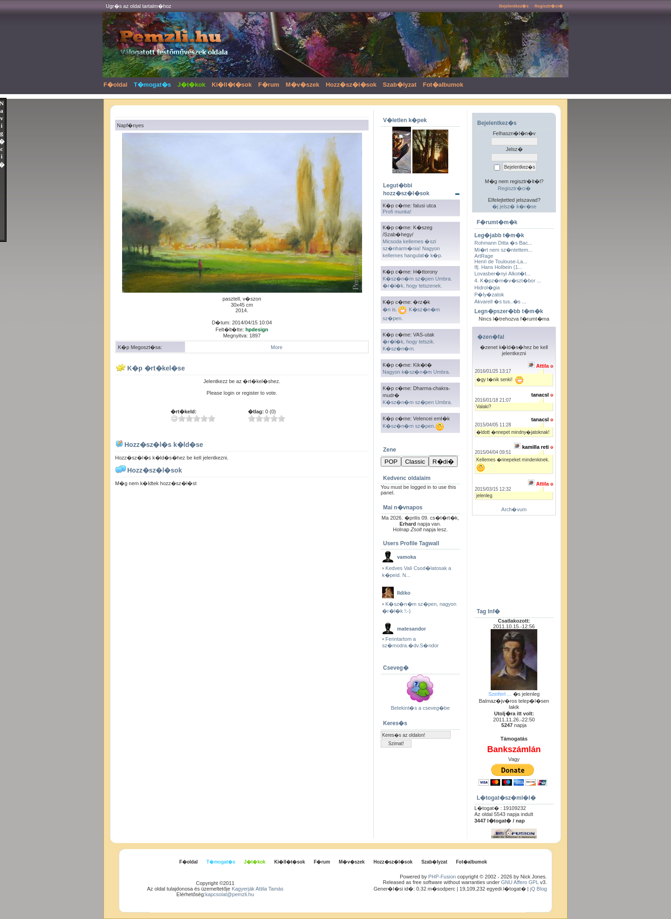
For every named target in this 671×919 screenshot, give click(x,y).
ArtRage (483, 256)
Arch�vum (514, 509)
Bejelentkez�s (514, 6)
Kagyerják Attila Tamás (257, 889)
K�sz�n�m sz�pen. (413, 426)
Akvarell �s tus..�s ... (500, 301)
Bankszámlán (514, 749)
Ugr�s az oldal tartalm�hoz (138, 6)
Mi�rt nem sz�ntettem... (503, 250)
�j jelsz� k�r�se (514, 206)
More (276, 347)
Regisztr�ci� (548, 6)
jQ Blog (538, 889)
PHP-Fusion (442, 876)
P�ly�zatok (489, 294)
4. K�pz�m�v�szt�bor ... (507, 280)
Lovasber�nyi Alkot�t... (502, 273)
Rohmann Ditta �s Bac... (503, 243)
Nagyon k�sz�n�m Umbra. (416, 372)
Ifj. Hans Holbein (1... (498, 267)
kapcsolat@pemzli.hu (229, 894)
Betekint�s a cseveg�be (420, 708)
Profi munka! (397, 211)
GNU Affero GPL (520, 882)
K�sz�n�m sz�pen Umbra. (417, 402)
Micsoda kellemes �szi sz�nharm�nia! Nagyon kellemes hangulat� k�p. (412, 248)
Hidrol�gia (487, 287)
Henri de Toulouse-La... (500, 261)
